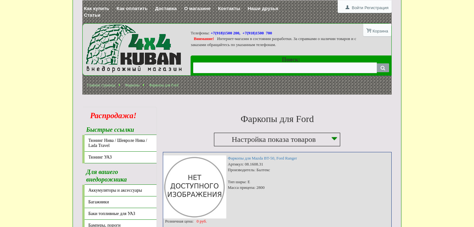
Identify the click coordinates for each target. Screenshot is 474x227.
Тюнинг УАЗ (100, 157)
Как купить (96, 8)
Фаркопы (132, 85)
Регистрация (376, 7)
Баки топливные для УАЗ (111, 213)
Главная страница (101, 85)
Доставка (166, 8)
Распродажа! (111, 115)
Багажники (98, 202)
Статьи (92, 15)
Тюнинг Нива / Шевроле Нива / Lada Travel (117, 143)
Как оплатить (132, 8)
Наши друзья (263, 8)
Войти (357, 7)
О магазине (197, 8)
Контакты (229, 8)
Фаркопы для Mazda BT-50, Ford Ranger (262, 158)
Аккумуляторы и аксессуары (115, 190)
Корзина (380, 31)
